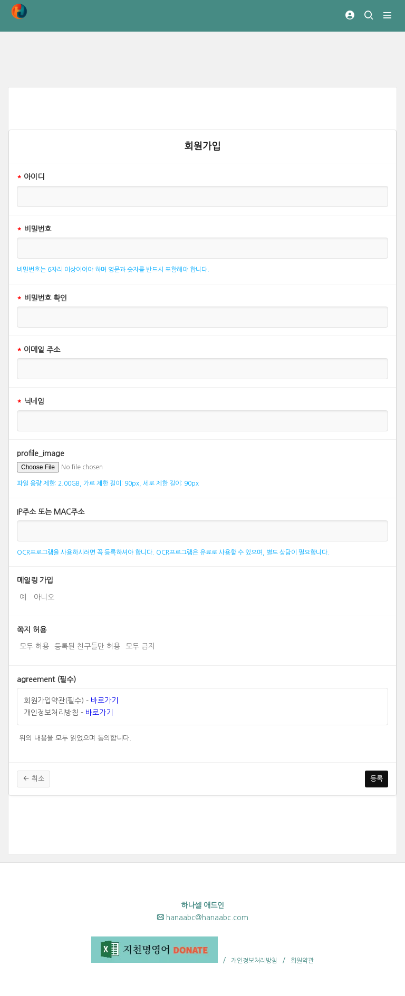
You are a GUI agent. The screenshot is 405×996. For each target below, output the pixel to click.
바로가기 (104, 700)
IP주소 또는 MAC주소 (50, 512)
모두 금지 (140, 645)
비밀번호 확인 (42, 298)
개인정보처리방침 (254, 961)
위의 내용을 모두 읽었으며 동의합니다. (75, 737)
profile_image (40, 453)
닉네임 (30, 401)
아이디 (30, 177)
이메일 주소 (38, 349)
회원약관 (302, 961)
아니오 (44, 596)
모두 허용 (34, 645)
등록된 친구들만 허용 (87, 645)
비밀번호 (34, 229)
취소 (33, 778)
